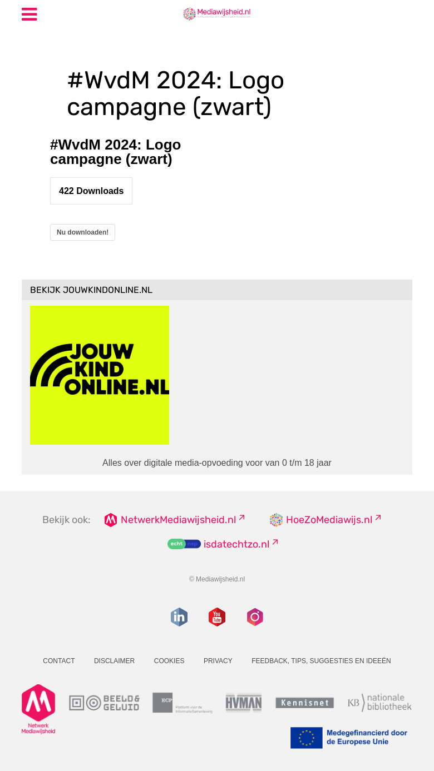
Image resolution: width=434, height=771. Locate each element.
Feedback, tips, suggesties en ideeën (321, 661)
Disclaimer (114, 661)
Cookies (169, 661)
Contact (59, 661)
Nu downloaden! (82, 232)
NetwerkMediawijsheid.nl (178, 520)
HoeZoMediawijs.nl (329, 520)
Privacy (218, 661)
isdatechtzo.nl (236, 544)
